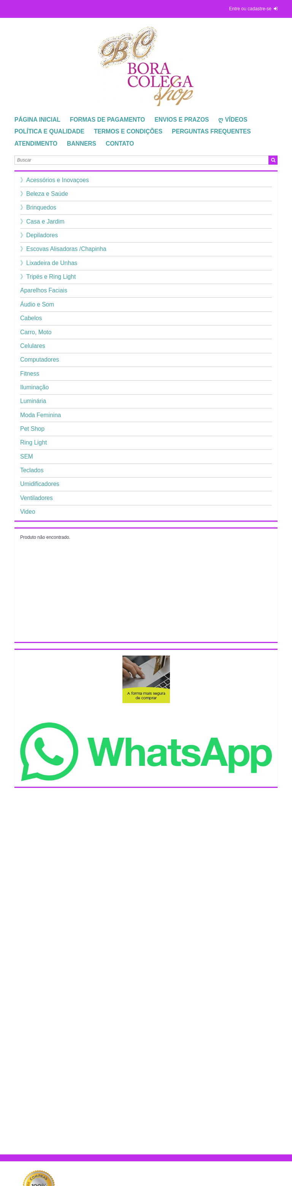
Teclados (32, 470)
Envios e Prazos (181, 119)
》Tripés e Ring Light (48, 276)
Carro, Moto (35, 332)
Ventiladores (36, 498)
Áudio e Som (37, 304)
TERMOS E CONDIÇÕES (128, 131)
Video (27, 511)
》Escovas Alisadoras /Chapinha (63, 249)
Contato (120, 143)
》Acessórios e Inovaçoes (54, 180)
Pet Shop (32, 428)
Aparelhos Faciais (43, 290)
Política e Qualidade (49, 131)
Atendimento (35, 143)
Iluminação (34, 387)
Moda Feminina (40, 415)
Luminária (33, 401)
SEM (26, 456)
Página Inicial (37, 119)
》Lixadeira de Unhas (48, 263)
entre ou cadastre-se (250, 8)
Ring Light (33, 442)
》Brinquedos (38, 207)
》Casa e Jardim (42, 221)
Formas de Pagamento (107, 119)
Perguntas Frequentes (211, 131)
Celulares (32, 346)
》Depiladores (39, 235)
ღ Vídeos (232, 119)
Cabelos (31, 318)
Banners (81, 143)
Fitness (29, 373)
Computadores (39, 359)
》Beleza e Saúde (44, 194)
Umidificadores (39, 484)
